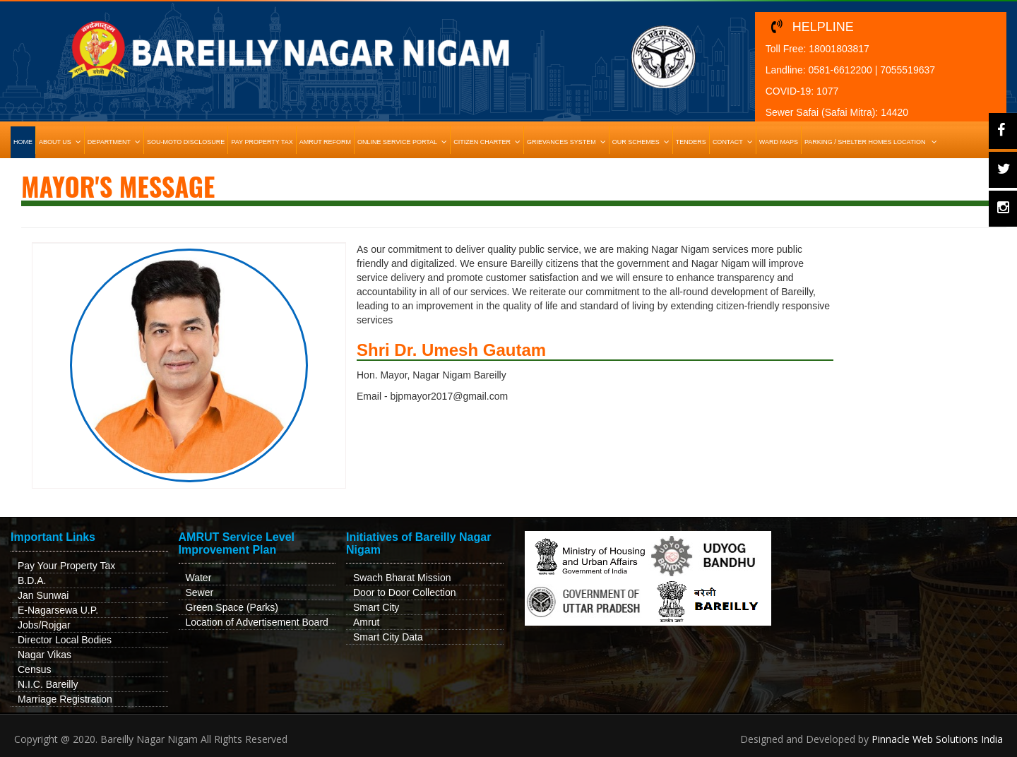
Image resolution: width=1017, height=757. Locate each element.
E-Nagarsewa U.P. (58, 610)
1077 (827, 91)
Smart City (376, 607)
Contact (734, 142)
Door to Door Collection (404, 592)
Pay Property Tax (261, 141)
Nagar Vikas (44, 654)
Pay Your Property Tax (66, 565)
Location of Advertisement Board (257, 622)
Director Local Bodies (65, 639)
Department (115, 142)
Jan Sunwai (43, 595)
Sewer (200, 592)
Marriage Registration (65, 699)
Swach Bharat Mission (402, 577)
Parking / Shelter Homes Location (872, 142)
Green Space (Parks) (232, 607)
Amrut (366, 622)
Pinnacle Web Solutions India (937, 739)
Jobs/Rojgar (44, 625)
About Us (61, 142)
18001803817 (839, 48)
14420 (894, 112)
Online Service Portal (403, 142)
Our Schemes (642, 142)
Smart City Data (388, 637)
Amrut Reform (325, 141)
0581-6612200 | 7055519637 (871, 70)
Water (199, 577)
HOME (22, 141)
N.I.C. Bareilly (48, 684)
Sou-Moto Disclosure (186, 141)
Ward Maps (778, 141)
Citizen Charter (488, 142)
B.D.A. (32, 580)
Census (34, 669)
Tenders (691, 141)
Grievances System (568, 142)
